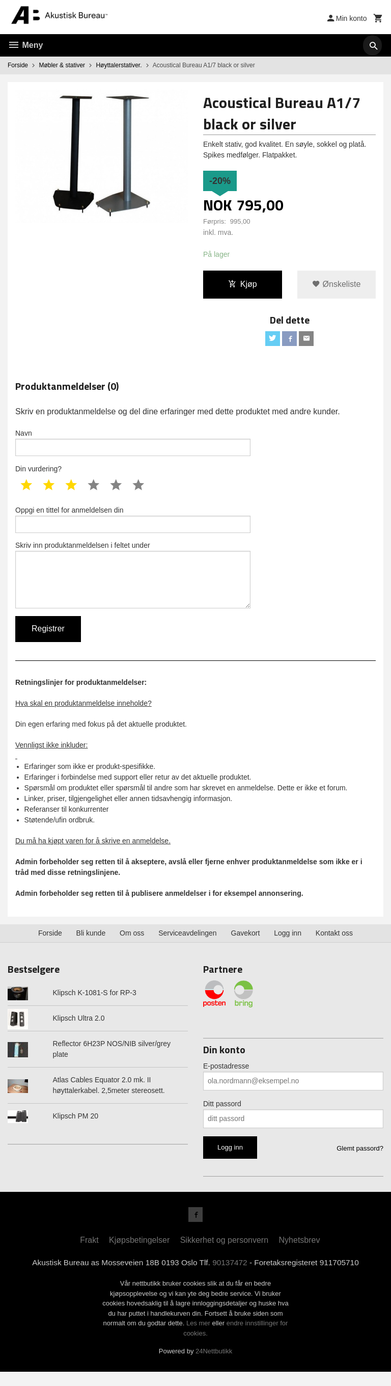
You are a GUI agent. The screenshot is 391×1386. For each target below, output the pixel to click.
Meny (25, 45)
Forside (18, 65)
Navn (132, 445)
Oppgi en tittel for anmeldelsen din (132, 524)
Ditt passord (222, 1116)
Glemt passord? (360, 1160)
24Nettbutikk (214, 1366)
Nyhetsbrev (299, 1254)
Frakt (89, 1254)
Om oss (132, 945)
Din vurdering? (38, 473)
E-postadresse (226, 1078)
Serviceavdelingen (187, 945)
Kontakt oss (334, 945)
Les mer (199, 1338)
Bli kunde (91, 945)
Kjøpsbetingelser (139, 1254)
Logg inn (287, 945)
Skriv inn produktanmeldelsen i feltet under (132, 584)
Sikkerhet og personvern (224, 1254)
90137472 (231, 1276)
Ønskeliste (336, 284)
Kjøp (242, 284)
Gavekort (245, 945)
